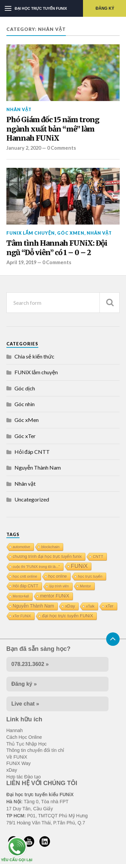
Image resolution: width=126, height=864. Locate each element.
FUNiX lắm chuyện (30, 233)
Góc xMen (70, 233)
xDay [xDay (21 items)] (70, 606)
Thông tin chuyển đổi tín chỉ (35, 750)
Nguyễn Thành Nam (37, 467)
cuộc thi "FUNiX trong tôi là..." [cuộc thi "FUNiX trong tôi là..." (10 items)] (36, 567)
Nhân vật (19, 109)
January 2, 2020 (23, 148)
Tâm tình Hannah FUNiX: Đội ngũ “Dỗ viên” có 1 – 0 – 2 (56, 248)
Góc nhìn (24, 404)
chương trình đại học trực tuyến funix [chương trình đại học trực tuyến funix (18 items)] (47, 556)
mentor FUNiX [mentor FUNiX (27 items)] (54, 595)
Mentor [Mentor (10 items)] (85, 586)
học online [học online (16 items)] (57, 576)
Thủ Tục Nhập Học (26, 744)
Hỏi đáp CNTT (32, 451)
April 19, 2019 (21, 262)
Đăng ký (105, 8)
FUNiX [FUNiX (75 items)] (79, 566)
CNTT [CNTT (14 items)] (98, 556)
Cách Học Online (24, 737)
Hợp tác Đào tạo (23, 776)
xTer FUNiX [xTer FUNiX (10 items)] (22, 616)
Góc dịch (24, 388)
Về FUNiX (16, 757)
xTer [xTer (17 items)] (109, 606)
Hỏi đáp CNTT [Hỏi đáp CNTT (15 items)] (25, 586)
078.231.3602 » (30, 664)
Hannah (14, 730)
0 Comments (61, 148)
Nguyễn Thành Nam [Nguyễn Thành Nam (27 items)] (33, 606)
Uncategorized (31, 499)
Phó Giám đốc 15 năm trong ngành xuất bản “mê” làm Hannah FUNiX (52, 129)
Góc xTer (25, 436)
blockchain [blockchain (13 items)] (50, 547)
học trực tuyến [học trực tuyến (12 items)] (90, 576)
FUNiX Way (18, 763)
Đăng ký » (24, 684)
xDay (11, 770)
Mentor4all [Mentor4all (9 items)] (21, 596)
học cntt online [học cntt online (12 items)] (25, 576)
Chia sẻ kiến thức (34, 356)
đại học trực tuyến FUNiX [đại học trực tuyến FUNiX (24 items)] (67, 615)
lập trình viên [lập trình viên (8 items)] (59, 586)
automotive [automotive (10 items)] (21, 547)
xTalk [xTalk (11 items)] (90, 606)
